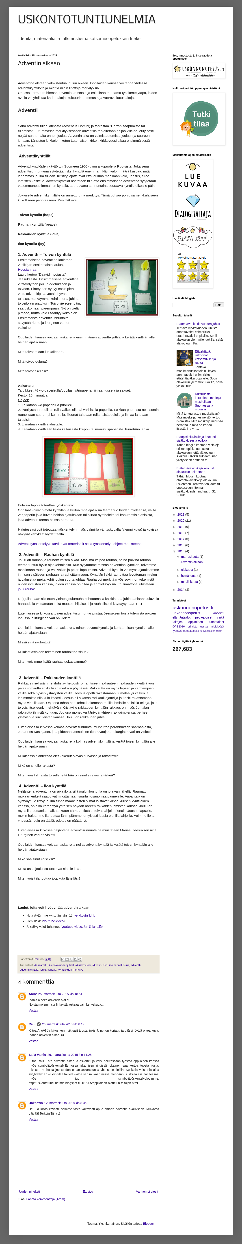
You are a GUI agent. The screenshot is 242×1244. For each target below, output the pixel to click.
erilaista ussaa (198, 626)
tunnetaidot (216, 622)
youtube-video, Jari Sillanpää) (82, 926)
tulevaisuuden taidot (211, 631)
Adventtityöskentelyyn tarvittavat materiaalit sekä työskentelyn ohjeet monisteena (80, 544)
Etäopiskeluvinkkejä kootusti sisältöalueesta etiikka (196, 438)
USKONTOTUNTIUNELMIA (87, 20)
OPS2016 (179, 626)
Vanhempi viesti (147, 1191)
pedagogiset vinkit (209, 617)
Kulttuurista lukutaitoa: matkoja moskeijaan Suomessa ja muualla (208, 401)
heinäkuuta (189, 575)
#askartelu (40, 965)
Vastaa (33, 1010)
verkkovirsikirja (84, 915)
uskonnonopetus (186, 613)
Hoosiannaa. (27, 269)
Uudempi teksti (29, 1191)
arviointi (218, 613)
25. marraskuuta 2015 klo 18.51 (60, 994)
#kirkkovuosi (83, 965)
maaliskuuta (190, 582)
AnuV (33, 994)
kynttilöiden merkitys (70, 969)
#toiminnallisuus (119, 965)
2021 (181, 514)
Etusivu (88, 1191)
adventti (135, 965)
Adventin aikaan (191, 562)
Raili (32, 1024)
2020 (181, 520)
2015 (181, 551)
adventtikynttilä (29, 969)
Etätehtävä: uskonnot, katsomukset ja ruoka (205, 357)
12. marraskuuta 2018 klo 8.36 (65, 1103)
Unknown (36, 1103)
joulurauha (26, 589)
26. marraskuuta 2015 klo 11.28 (70, 1055)
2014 (181, 589)
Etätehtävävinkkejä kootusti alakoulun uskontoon (196, 470)
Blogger (148, 1223)
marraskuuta (190, 556)
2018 (181, 533)
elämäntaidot (181, 617)
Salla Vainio (37, 1055)
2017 (181, 539)
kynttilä (52, 969)
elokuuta (187, 569)
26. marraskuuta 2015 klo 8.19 (63, 1024)
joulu (43, 969)
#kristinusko (100, 965)
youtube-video (53, 921)
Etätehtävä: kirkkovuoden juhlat (198, 324)
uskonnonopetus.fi (193, 607)
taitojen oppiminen (188, 622)
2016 (181, 545)
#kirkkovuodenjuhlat (61, 965)
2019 (181, 527)
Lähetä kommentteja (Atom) (45, 1199)
